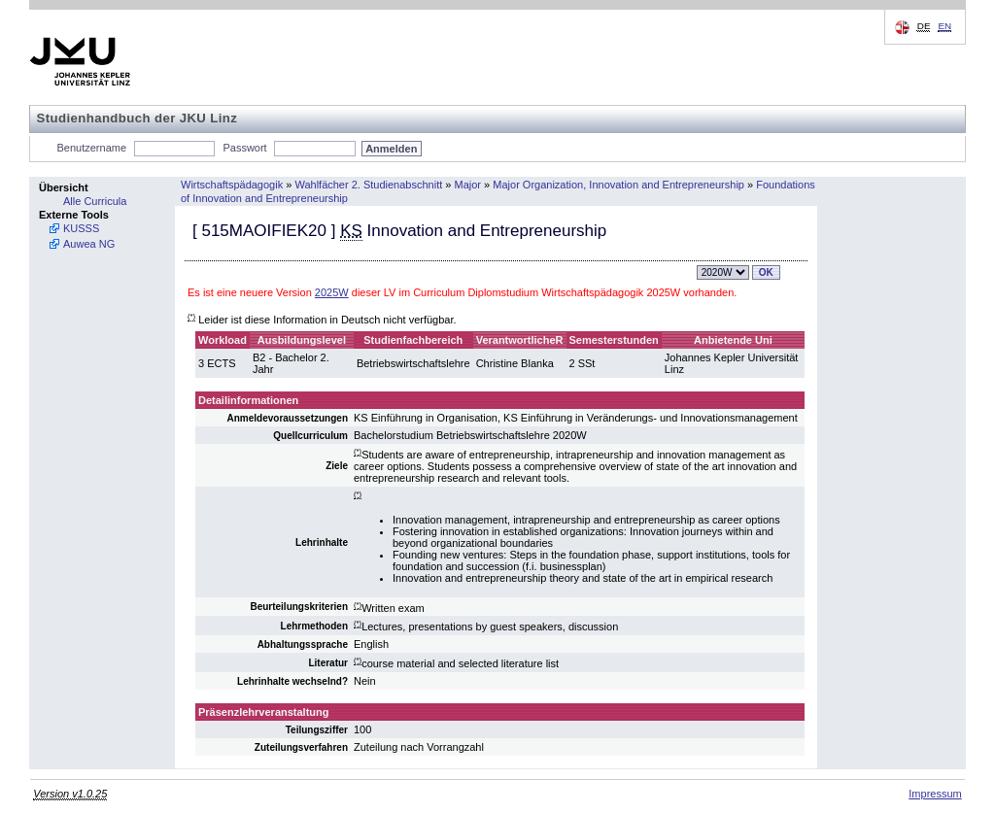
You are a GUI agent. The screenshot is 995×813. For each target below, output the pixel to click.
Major (468, 184)
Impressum (935, 793)
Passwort (244, 147)
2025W (332, 292)
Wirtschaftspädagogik (232, 184)
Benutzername (92, 147)
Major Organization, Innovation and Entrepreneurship (618, 184)
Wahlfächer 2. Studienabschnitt (368, 184)
